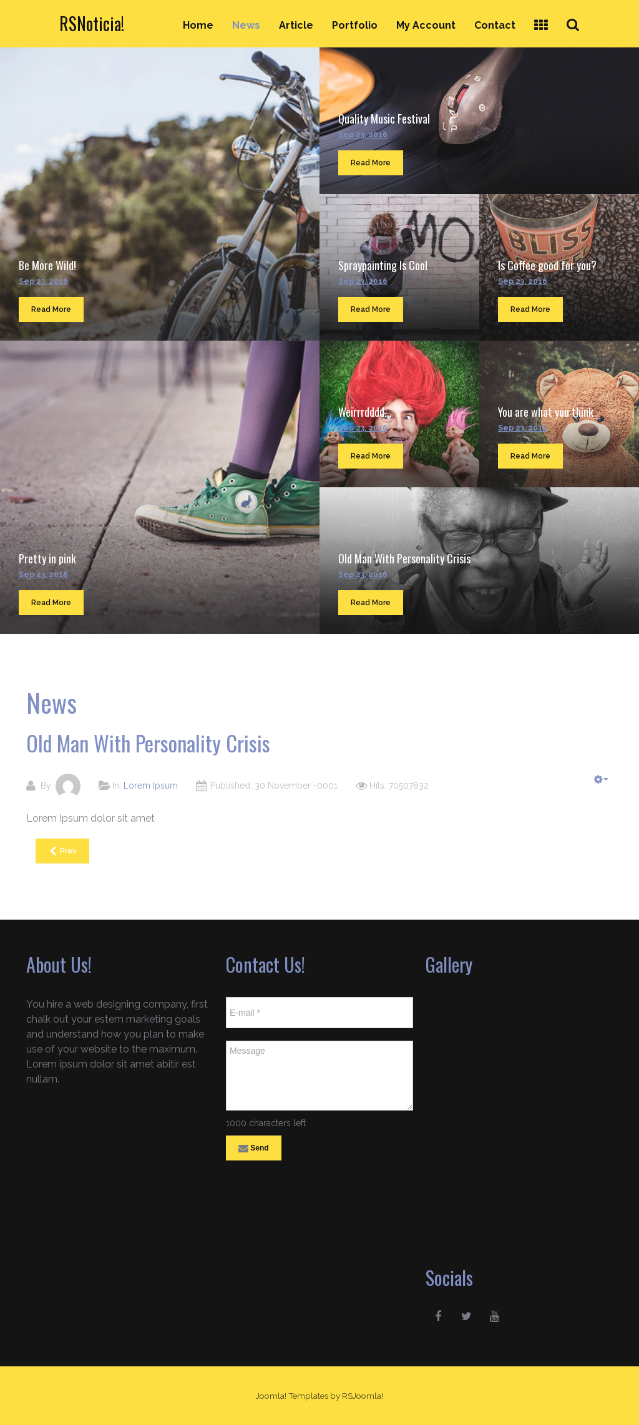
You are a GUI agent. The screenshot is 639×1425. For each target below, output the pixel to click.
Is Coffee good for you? (547, 265)
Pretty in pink (47, 558)
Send (253, 1149)
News (246, 25)
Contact (494, 25)
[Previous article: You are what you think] (62, 851)
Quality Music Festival (384, 118)
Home (198, 25)
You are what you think (545, 412)
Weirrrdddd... (365, 412)
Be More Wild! (47, 265)
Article (296, 25)
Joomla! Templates (292, 1396)
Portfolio (355, 25)
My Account (426, 25)
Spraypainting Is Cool (382, 265)
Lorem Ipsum (151, 785)
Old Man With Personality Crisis (404, 558)
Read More (51, 309)
